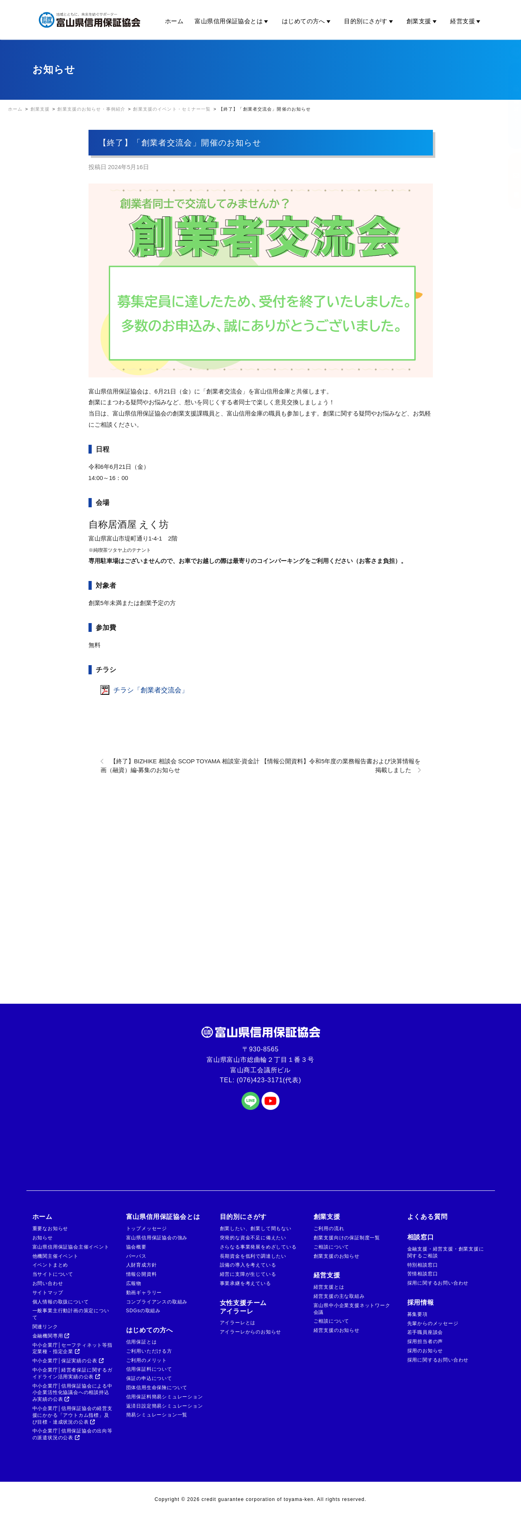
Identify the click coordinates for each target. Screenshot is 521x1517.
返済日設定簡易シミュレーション (164, 1406)
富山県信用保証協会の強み (157, 1238)
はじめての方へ (307, 21)
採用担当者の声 (425, 1341)
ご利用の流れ (329, 1228)
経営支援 (466, 21)
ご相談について (332, 1247)
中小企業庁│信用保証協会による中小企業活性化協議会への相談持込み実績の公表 (72, 1392)
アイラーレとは (238, 1322)
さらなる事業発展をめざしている (258, 1247)
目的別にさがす (369, 21)
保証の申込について (149, 1378)
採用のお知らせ (425, 1351)
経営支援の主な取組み (339, 1296)
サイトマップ (47, 1292)
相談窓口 (420, 1237)
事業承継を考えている (245, 1283)
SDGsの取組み (143, 1310)
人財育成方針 (141, 1265)
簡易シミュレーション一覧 (157, 1415)
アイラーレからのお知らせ (251, 1332)
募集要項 (417, 1314)
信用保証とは (141, 1342)
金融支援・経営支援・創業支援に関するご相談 (445, 1252)
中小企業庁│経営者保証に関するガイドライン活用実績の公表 (72, 1373)
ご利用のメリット (146, 1360)
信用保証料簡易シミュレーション (164, 1397)
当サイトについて (52, 1274)
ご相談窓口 (508, 180)
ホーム (174, 21)
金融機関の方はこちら (508, 106)
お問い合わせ (47, 1283)
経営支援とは (329, 1287)
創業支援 (422, 21)
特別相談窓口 (422, 1265)
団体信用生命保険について (157, 1387)
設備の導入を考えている (248, 1265)
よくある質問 (427, 1216)
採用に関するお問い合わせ (438, 1283)
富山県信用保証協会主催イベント (70, 1247)
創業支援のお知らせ (337, 1256)
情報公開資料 (141, 1274)
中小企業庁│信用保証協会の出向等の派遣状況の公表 (72, 1434)
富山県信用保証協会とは (232, 21)
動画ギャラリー (144, 1292)
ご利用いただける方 (149, 1351)
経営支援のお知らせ (337, 1330)
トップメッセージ (146, 1228)
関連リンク (45, 1326)
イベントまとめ (50, 1265)
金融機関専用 (51, 1336)
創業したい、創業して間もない (256, 1228)
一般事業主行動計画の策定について (70, 1314)
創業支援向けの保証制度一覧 (347, 1238)
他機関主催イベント (55, 1256)
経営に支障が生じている (248, 1274)
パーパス (136, 1256)
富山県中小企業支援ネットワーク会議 (352, 1309)
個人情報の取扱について (60, 1302)
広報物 (133, 1283)
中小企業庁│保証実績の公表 (68, 1361)
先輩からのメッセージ (433, 1323)
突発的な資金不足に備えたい (253, 1238)
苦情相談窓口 (422, 1274)
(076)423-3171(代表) (269, 1080)
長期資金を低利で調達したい (253, 1256)
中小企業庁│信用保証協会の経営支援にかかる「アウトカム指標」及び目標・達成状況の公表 (72, 1415)
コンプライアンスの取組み (157, 1302)
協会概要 (136, 1247)
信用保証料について (149, 1369)
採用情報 (420, 1302)
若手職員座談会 (425, 1332)
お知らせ (42, 1238)
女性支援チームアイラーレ (243, 1307)
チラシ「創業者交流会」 (150, 690)
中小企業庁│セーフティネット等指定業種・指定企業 (72, 1348)
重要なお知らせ (50, 1228)
